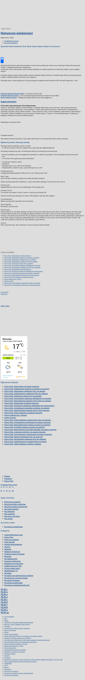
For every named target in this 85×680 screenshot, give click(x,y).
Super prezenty (8, 101)
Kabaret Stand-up (12, 551)
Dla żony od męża (12, 516)
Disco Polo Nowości (11, 43)
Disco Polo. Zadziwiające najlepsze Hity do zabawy (21, 262)
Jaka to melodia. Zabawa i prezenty (16, 644)
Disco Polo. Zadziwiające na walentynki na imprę (25, 441)
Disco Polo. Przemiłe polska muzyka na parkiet (24, 427)
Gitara (6, 632)
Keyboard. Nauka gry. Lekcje (13, 646)
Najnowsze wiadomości (17, 33)
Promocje (7, 658)
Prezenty (8, 478)
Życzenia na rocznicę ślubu (16, 578)
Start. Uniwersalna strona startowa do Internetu (20, 662)
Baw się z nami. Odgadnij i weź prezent (17, 624)
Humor (7, 547)
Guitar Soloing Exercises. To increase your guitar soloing (23, 636)
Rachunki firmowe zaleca (10, 96)
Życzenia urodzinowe (13, 527)
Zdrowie (7, 573)
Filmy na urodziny (10, 630)
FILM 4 (4, 597)
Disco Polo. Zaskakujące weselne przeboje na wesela (21, 273)
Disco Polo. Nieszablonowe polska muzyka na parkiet (27, 425)
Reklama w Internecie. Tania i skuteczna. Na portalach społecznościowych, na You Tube (33, 660)
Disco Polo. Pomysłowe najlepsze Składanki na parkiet (22, 265)
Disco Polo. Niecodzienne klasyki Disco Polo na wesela (22, 267)
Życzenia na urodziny (11, 671)
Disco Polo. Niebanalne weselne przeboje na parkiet (21, 258)
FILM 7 (4, 605)
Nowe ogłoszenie (10, 648)
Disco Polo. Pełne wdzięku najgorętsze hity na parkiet (22, 283)
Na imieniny (9, 511)
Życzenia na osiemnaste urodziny (18, 575)
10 (13, 491)
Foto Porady (9, 542)
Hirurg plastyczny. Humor (12, 279)
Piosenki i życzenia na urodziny (14, 652)
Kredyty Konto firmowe (14, 554)
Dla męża (8, 518)
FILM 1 (4, 589)
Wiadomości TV (11, 571)
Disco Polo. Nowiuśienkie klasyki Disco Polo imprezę (21, 275)
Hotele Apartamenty (13, 544)
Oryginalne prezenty (11, 41)
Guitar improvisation (11, 634)
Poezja (7, 476)
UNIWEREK (8, 663)
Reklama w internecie (13, 563)
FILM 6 (4, 602)
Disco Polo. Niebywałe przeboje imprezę (17, 269)
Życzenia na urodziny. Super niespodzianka (18, 673)
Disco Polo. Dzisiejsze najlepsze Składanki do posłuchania (23, 271)
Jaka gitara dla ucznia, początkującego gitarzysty (20, 642)
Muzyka (7, 556)
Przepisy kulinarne (12, 561)
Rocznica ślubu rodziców (15, 504)
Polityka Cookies (9, 654)
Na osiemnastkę (11, 509)
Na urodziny (9, 514)
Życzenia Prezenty (12, 580)
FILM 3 (4, 594)
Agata (6, 620)
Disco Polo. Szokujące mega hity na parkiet (18, 263)
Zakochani (7, 669)
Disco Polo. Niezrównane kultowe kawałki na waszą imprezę (30, 429)
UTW (6, 665)
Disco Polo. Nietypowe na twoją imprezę (17, 256)
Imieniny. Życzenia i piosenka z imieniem (17, 638)
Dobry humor (8, 281)
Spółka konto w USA (13, 566)
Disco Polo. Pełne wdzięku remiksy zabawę (22, 444)
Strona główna (9, 617)
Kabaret (7, 549)
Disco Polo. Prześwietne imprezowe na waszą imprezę (22, 285)
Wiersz (6, 667)
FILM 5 (4, 599)
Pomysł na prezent (12, 502)
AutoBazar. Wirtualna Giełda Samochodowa (18, 622)
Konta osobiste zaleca (9, 98)
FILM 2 (4, 592)
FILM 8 (4, 607)
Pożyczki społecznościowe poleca (13, 94)
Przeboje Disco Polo (9, 485)
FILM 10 (5, 612)
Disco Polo (8, 481)
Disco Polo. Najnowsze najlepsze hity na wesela (20, 260)
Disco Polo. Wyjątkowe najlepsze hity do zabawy (25, 439)
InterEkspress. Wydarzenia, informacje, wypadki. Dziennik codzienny (27, 640)
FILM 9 (4, 610)
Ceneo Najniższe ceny (13, 535)
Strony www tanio (12, 568)
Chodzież (7, 626)
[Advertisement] (14, 14)
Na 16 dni (4, 377)
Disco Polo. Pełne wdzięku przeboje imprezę (19, 277)
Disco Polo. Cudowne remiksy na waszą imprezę (25, 432)
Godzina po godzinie (7, 375)
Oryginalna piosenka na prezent (15, 650)
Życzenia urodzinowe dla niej (16, 585)
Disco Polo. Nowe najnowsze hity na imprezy (23, 437)
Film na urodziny (11, 539)
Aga (5, 619)
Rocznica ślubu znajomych (15, 506)
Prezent (7, 656)
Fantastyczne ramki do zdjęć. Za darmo (17, 628)
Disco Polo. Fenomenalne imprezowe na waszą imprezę (28, 434)
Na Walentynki (10, 559)
